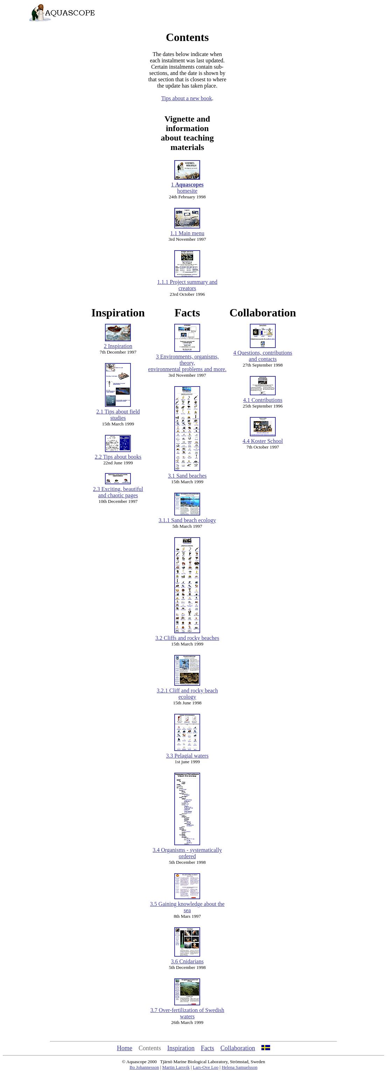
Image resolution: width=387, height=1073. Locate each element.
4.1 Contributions (262, 397)
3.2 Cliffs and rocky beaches (187, 635)
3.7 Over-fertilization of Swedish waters (187, 1010)
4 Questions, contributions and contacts (262, 353)
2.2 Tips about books (118, 454)
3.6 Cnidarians (187, 959)
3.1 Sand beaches (187, 473)
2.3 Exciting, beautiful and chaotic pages (118, 489)
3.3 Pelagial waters (187, 753)
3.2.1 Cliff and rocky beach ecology (187, 691)
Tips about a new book (186, 98)
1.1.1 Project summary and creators (187, 282)
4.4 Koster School (262, 441)
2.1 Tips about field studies (118, 412)
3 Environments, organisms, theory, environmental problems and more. (187, 360)
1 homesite (187, 185)
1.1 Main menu (187, 230)
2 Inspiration (118, 343)
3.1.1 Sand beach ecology (187, 517)
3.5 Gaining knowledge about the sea (187, 904)
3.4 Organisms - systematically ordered (187, 850)
